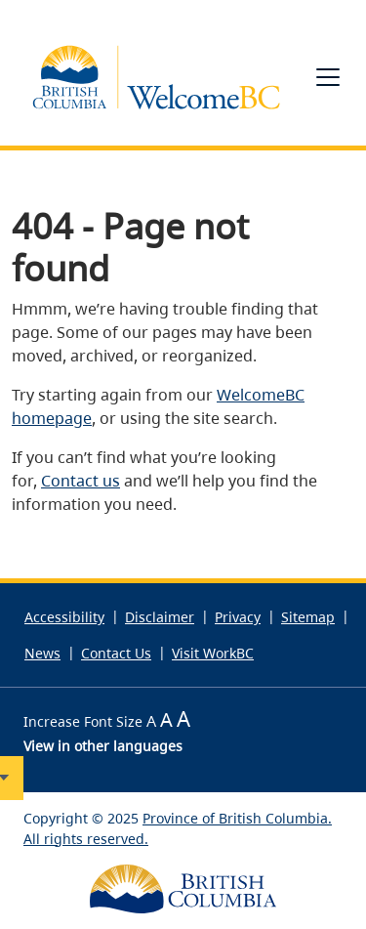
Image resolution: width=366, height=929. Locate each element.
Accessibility (64, 617)
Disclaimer (159, 617)
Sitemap (308, 617)
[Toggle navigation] (328, 77)
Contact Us (116, 653)
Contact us (80, 480)
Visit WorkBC (213, 653)
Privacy (238, 617)
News (42, 653)
